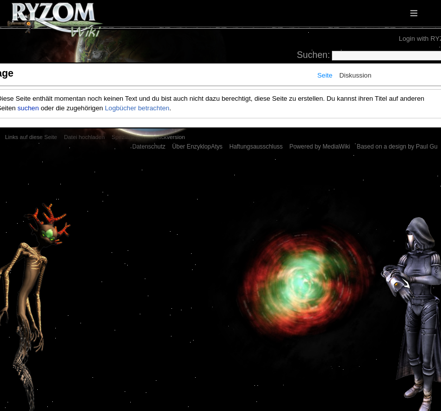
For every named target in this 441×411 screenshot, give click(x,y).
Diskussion (355, 75)
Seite (324, 75)
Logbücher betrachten (137, 108)
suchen (28, 108)
